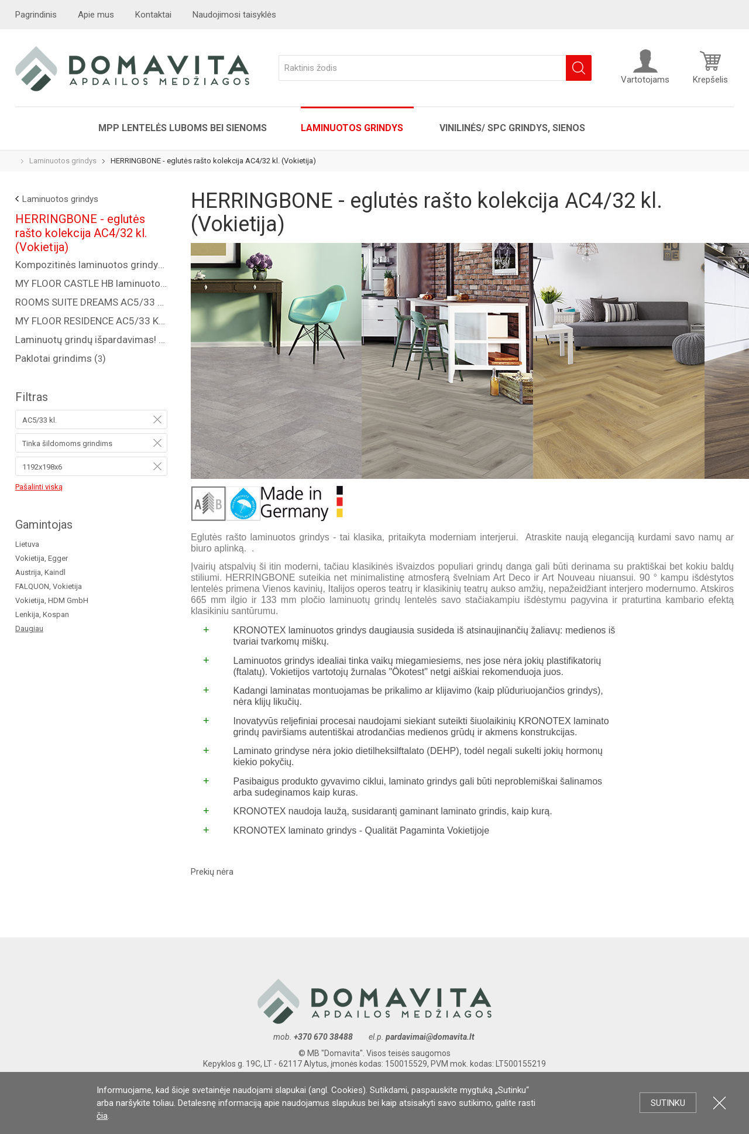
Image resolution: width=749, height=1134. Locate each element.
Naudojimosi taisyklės (234, 14)
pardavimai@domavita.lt (431, 1037)
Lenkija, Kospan (42, 614)
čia (102, 1116)
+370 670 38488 (323, 1037)
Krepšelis (710, 67)
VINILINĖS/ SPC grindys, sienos (512, 127)
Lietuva (27, 544)
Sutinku (668, 1103)
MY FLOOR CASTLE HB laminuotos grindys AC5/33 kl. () (91, 283)
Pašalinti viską (39, 486)
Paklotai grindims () (60, 358)
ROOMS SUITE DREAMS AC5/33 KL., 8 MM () (91, 302)
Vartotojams (645, 67)
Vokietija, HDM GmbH (51, 600)
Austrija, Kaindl (40, 572)
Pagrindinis (36, 14)
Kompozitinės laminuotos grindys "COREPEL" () (91, 264)
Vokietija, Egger (41, 558)
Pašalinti (157, 419)
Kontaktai (153, 14)
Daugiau (29, 628)
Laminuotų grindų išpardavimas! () (91, 339)
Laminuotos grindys (353, 127)
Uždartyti (719, 1102)
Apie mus (96, 14)
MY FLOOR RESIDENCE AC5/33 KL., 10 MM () (91, 321)
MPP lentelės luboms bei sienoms (182, 127)
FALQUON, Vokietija (48, 586)
